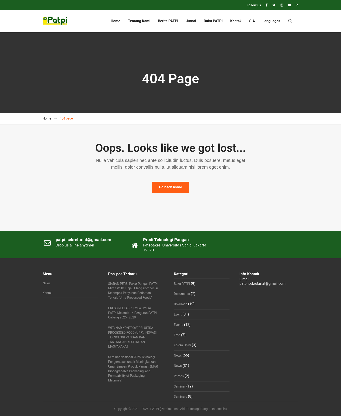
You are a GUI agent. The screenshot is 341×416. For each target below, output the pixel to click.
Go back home (170, 187)
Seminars (180, 396)
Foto (177, 335)
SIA (252, 21)
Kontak (235, 21)
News (46, 283)
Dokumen (180, 304)
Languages (271, 21)
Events (178, 325)
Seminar (180, 386)
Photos (179, 376)
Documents (182, 294)
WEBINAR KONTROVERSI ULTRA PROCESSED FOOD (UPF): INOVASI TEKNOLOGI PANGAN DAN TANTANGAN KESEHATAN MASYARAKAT (132, 337)
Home (115, 21)
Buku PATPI (213, 21)
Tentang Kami (139, 21)
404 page (66, 118)
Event (177, 314)
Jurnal (191, 21)
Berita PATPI (168, 21)
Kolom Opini (182, 345)
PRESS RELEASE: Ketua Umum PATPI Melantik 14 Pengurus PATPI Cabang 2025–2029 (132, 312)
